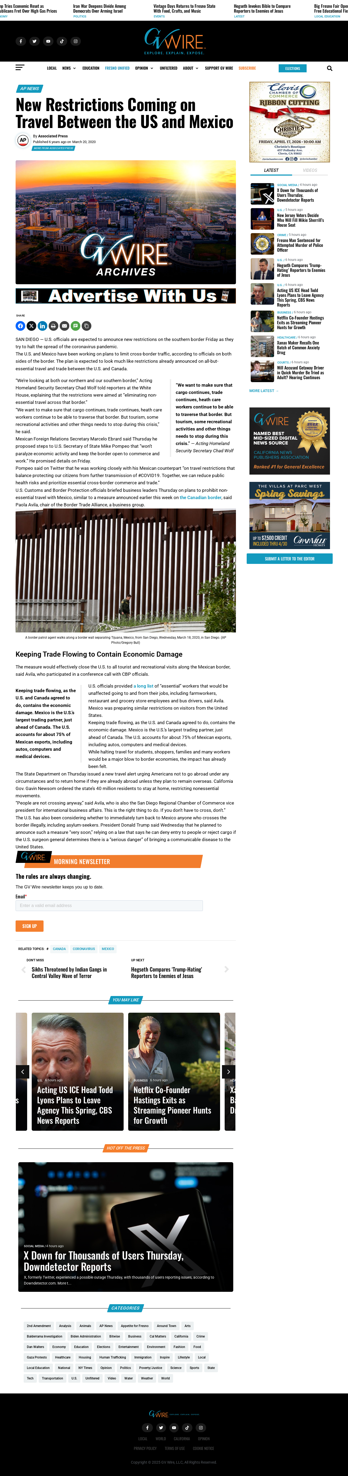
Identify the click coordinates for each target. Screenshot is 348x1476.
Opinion (204, 1438)
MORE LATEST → (264, 391)
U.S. (40, 1080)
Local (143, 1438)
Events (267, 16)
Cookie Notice (203, 1448)
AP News (30, 88)
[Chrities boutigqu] (289, 161)
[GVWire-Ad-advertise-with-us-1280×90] (126, 302)
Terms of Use (175, 1448)
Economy (108, 16)
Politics (187, 16)
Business (284, 312)
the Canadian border (200, 497)
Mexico (108, 949)
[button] (69, 68)
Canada (59, 949)
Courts (283, 362)
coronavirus (84, 949)
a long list (143, 686)
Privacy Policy (145, 1448)
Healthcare (286, 337)
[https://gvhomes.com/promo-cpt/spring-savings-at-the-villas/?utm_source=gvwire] (289, 548)
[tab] (271, 171)
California (182, 1438)
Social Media (34, 1246)
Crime (281, 235)
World (26, 16)
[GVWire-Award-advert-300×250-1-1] (289, 473)
